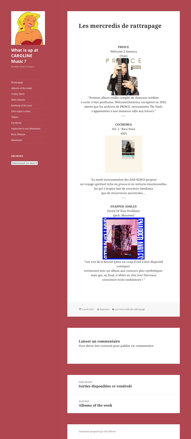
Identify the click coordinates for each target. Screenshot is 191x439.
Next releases (18, 99)
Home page (17, 82)
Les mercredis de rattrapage (130, 309)
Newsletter (16, 140)
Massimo (104, 309)
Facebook (16, 122)
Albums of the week (21, 88)
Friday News (17, 94)
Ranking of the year (21, 105)
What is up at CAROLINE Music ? (24, 55)
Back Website (18, 134)
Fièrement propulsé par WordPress (97, 431)
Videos (14, 117)
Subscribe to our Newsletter (25, 128)
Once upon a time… (21, 111)
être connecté (103, 346)
